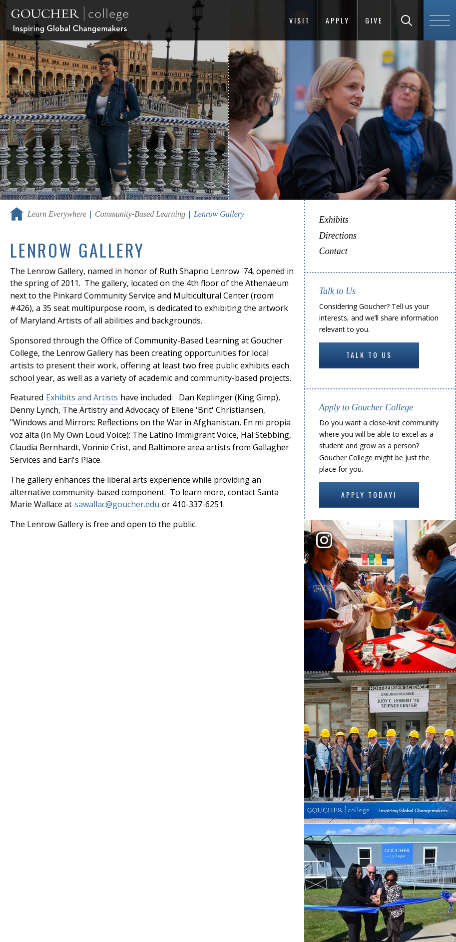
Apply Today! (369, 494)
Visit (299, 20)
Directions (338, 236)
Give (374, 20)
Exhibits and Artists (83, 397)
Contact (333, 251)
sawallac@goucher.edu (116, 504)
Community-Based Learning (140, 214)
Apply (338, 20)
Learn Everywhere (56, 214)
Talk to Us (369, 354)
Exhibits (334, 220)
